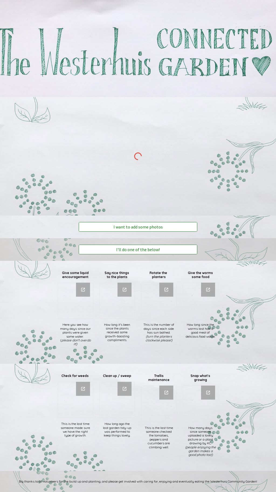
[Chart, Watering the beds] (75, 301)
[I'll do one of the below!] (138, 249)
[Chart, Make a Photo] (200, 404)
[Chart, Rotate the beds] (159, 301)
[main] (75, 275)
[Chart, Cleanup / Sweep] (117, 400)
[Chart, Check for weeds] (75, 400)
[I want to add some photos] (138, 227)
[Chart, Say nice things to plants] (117, 301)
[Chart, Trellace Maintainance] (159, 404)
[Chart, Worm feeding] (200, 301)
